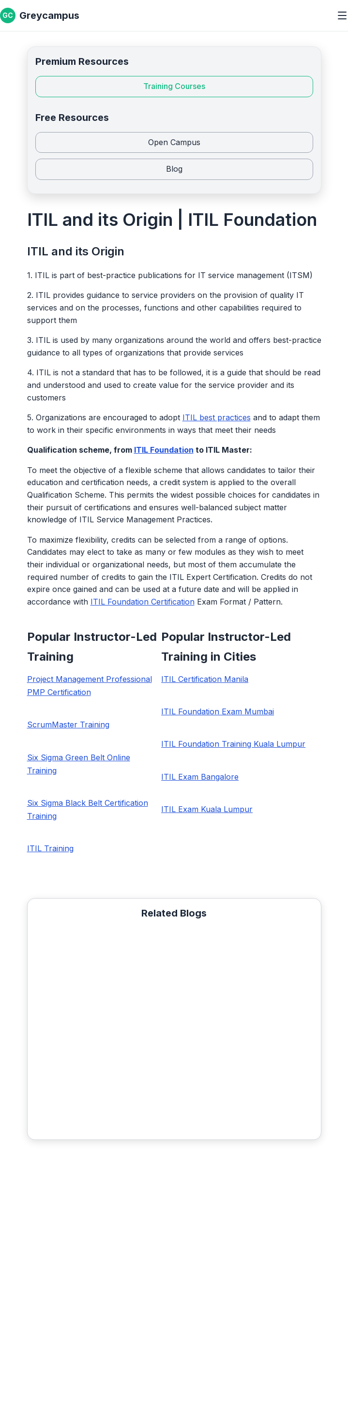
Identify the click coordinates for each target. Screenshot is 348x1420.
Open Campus (174, 142)
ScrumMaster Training (68, 724)
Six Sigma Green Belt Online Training (78, 764)
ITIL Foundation (164, 450)
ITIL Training (50, 848)
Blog (174, 169)
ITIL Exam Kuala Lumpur (207, 809)
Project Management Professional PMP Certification (89, 685)
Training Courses (174, 86)
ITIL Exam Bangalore (200, 777)
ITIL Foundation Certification (143, 601)
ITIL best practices (216, 417)
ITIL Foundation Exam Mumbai (217, 711)
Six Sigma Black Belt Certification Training (87, 809)
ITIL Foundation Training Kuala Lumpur (233, 744)
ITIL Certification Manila (204, 679)
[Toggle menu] (342, 15)
